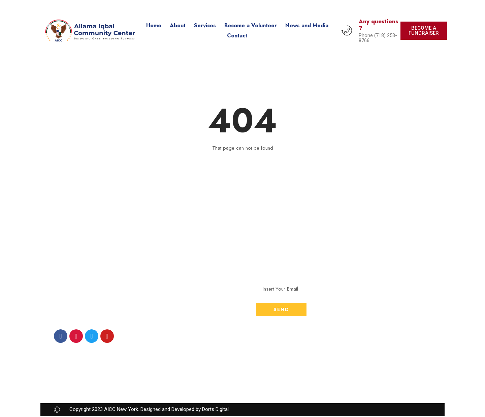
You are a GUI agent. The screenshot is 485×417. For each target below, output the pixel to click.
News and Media (306, 25)
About (178, 25)
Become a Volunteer (250, 25)
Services (205, 25)
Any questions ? (378, 24)
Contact (237, 35)
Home (153, 25)
